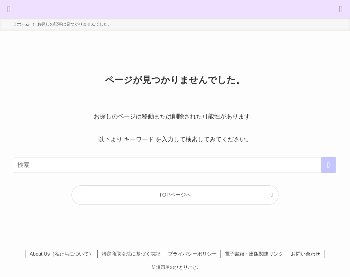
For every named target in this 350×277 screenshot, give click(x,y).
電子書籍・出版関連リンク (254, 254)
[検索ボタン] (341, 9)
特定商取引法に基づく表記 (131, 254)
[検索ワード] (175, 165)
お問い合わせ (305, 254)
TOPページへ (175, 195)
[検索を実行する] (328, 165)
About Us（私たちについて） (62, 254)
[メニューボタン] (9, 9)
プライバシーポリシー (192, 254)
